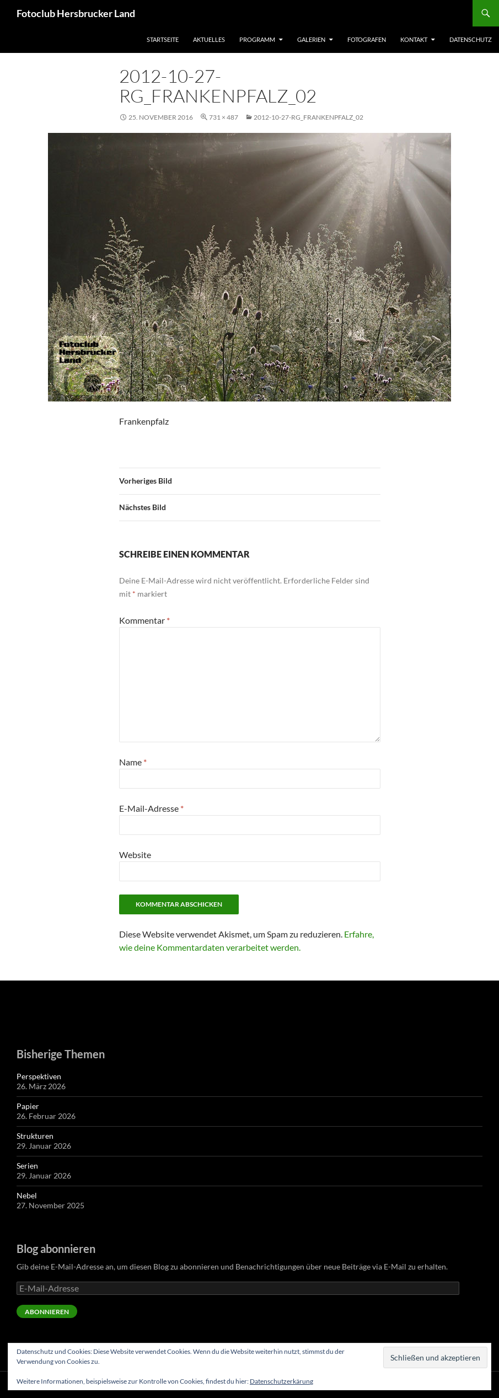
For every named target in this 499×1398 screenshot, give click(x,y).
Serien (27, 1165)
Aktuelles (209, 39)
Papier (28, 1106)
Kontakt (413, 39)
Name (133, 762)
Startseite (163, 39)
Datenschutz (470, 39)
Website (135, 854)
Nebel (27, 1195)
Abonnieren (47, 1312)
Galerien (311, 39)
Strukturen (35, 1135)
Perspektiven (39, 1076)
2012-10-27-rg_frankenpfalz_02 (308, 117)
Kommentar (144, 620)
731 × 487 (223, 117)
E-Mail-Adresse (151, 808)
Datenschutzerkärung (281, 1381)
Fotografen (366, 39)
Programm (257, 39)
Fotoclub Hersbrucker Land (76, 13)
